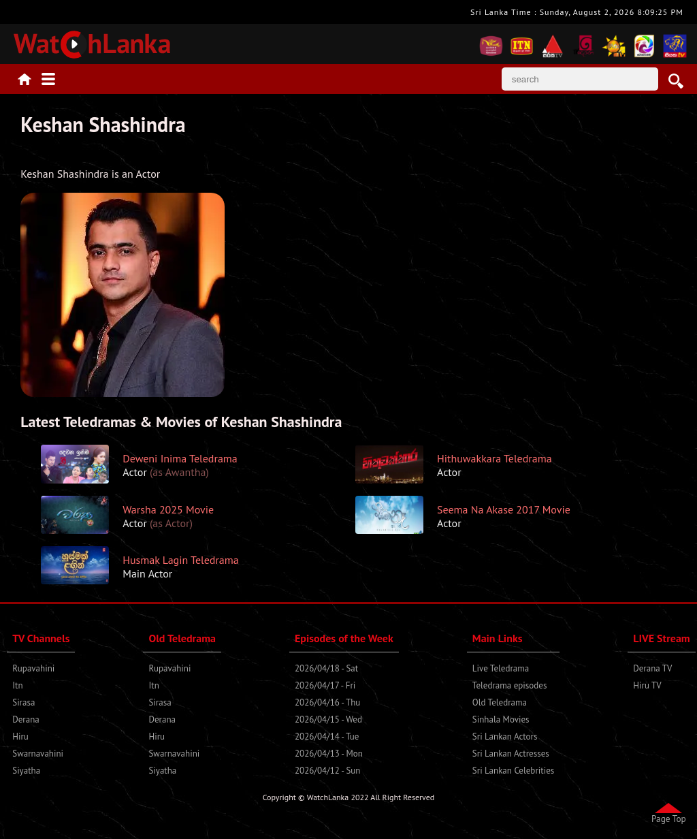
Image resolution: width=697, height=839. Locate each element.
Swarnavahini (37, 753)
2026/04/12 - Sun (327, 770)
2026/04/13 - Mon (329, 753)
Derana (25, 719)
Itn (17, 685)
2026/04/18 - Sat (326, 668)
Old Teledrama (499, 702)
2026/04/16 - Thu (327, 702)
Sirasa (23, 702)
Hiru (20, 736)
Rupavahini (33, 668)
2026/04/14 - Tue (327, 736)
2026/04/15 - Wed (328, 719)
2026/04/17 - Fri (325, 685)
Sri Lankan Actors (505, 736)
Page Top (668, 818)
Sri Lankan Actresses (510, 753)
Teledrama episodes (509, 685)
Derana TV (652, 668)
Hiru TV (647, 685)
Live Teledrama (500, 668)
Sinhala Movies (501, 719)
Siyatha (26, 770)
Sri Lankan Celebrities (513, 770)
